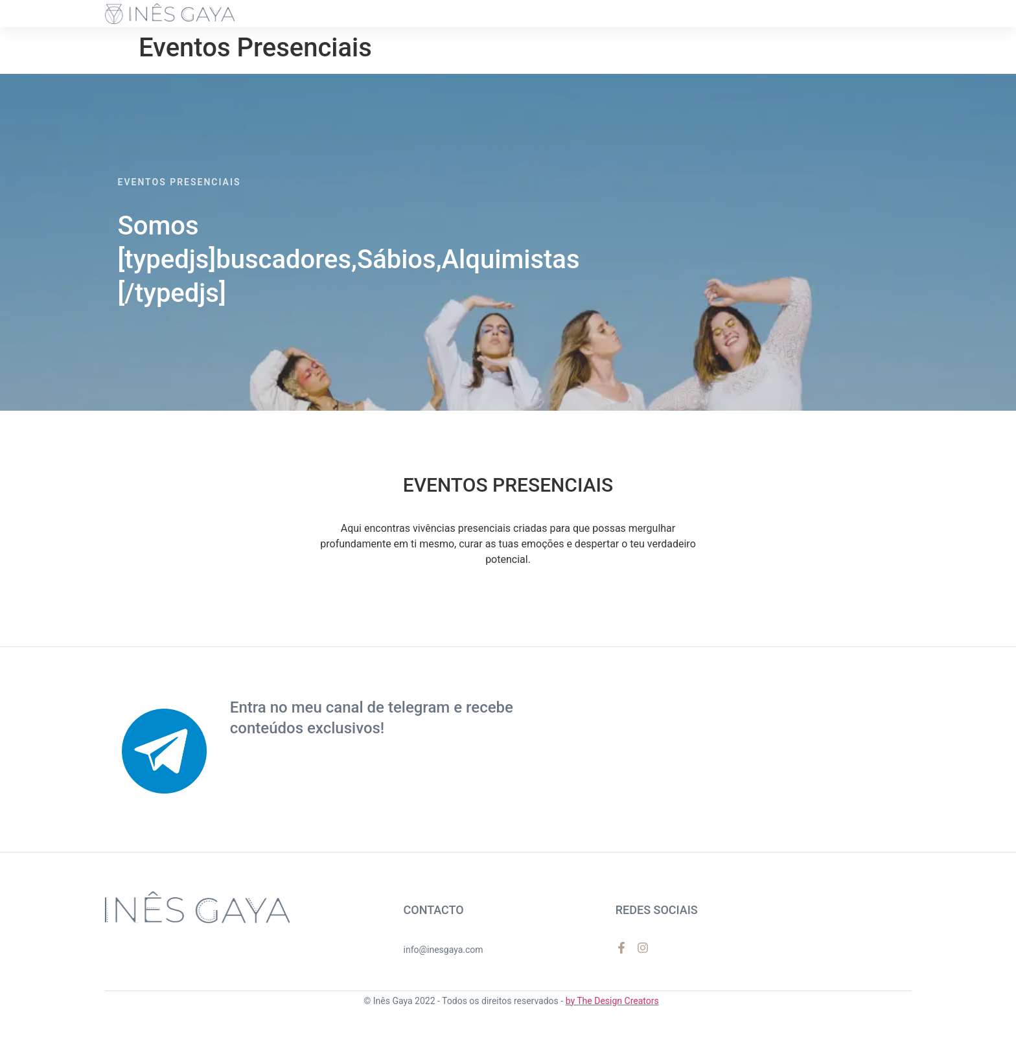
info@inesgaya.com (443, 949)
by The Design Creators (612, 1001)
